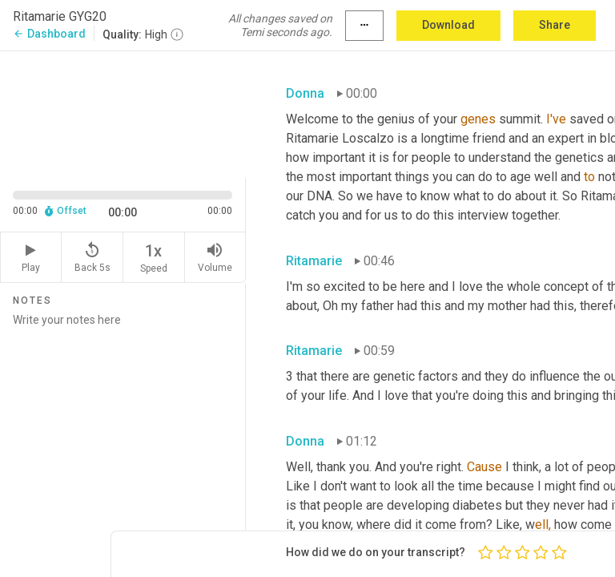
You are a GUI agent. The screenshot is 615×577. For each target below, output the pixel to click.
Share (554, 24)
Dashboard (49, 33)
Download (448, 24)
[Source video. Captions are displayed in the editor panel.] (123, 113)
